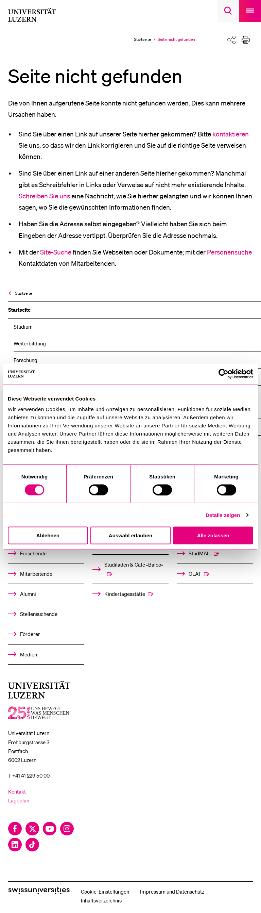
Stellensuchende (38, 613)
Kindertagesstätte (124, 593)
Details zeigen (223, 515)
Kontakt (17, 791)
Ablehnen (47, 535)
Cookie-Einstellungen (105, 891)
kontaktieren (230, 134)
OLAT (195, 573)
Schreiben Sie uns (44, 196)
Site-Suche (55, 252)
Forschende (33, 553)
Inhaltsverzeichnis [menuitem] (101, 900)
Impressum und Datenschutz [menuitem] (172, 891)
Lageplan (18, 800)
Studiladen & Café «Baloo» (133, 564)
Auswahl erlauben (130, 535)
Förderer (30, 634)
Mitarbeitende (36, 573)
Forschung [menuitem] (25, 360)
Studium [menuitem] (23, 326)
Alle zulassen (213, 535)
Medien (28, 654)
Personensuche (229, 252)
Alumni (28, 593)
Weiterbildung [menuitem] (30, 343)
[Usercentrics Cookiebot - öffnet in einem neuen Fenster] (223, 374)
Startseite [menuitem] (23, 293)
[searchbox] (228, 11)
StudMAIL (200, 553)
